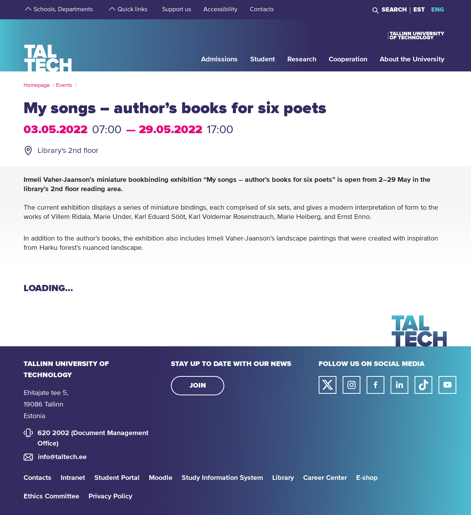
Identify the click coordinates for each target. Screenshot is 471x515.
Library (283, 477)
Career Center (325, 477)
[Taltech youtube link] (447, 385)
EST (419, 10)
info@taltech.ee (62, 457)
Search (394, 10)
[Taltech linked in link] (399, 385)
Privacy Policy (110, 496)
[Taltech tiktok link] (423, 385)
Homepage (37, 85)
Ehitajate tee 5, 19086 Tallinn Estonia (46, 405)
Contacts (37, 477)
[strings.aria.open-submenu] (27, 9)
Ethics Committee (51, 496)
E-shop (367, 477)
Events (64, 85)
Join (197, 385)
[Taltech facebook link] (375, 385)
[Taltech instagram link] (351, 385)
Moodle (160, 477)
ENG (437, 10)
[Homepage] (48, 45)
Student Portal (117, 477)
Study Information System (222, 477)
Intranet (73, 477)
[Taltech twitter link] (327, 385)
